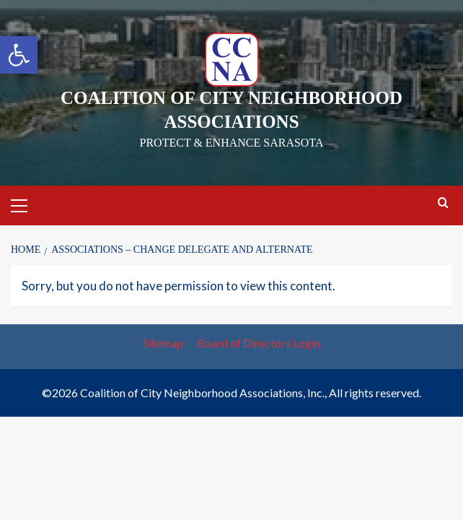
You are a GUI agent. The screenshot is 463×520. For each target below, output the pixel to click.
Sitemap (163, 343)
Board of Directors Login (258, 343)
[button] (19, 55)
